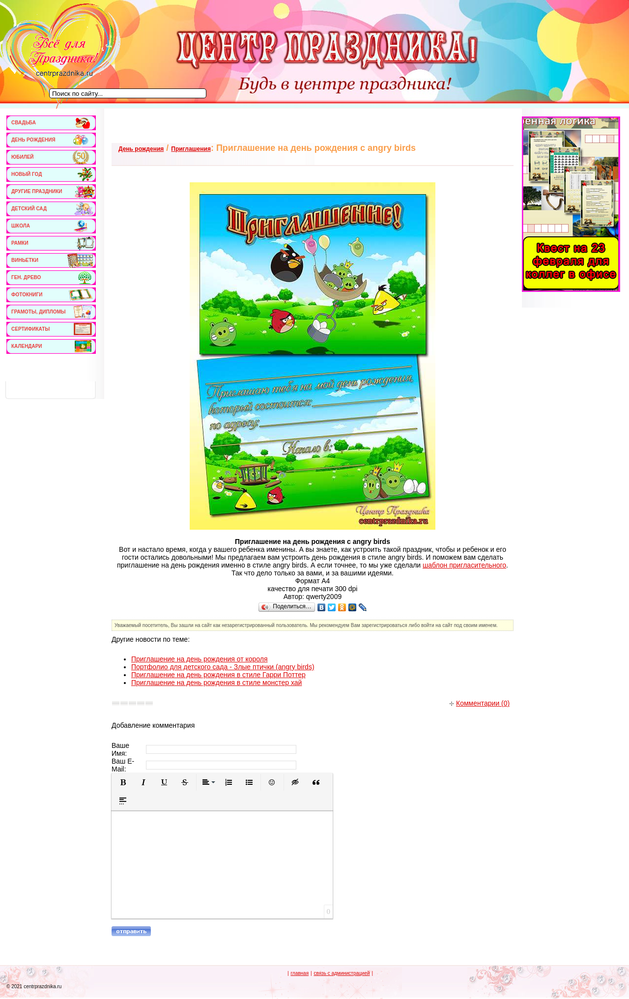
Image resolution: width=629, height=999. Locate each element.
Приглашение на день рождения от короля (199, 659)
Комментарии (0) (480, 703)
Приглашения (191, 148)
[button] (123, 782)
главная (299, 973)
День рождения (141, 148)
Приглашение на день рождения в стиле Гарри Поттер (218, 675)
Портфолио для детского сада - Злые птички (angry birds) (222, 667)
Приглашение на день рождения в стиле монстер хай (216, 682)
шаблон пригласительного (464, 565)
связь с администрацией (342, 973)
